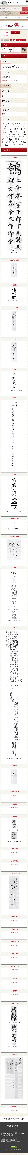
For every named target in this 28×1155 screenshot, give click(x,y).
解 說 (5, 32)
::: (0, 26)
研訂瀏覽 (5, 35)
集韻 (5, 81)
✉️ (14, 40)
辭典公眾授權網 (19, 1133)
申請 (16, 795)
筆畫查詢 (17, 17)
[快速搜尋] (14, 9)
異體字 (15, 32)
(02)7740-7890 (8, 1141)
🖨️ (11, 40)
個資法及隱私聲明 (8, 1133)
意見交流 (4, 1135)
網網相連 (10, 1135)
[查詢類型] (3, 9)
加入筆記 (21, 40)
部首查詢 (6, 17)
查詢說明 (24, 12)
